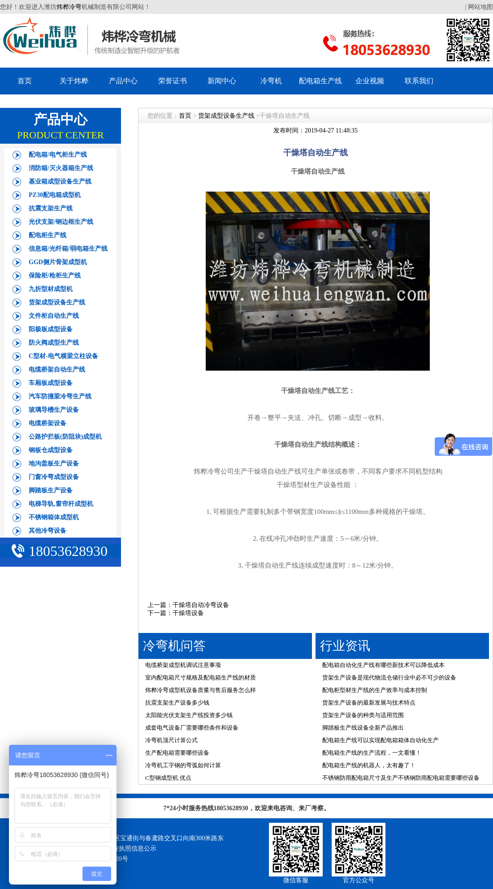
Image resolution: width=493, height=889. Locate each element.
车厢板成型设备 (51, 383)
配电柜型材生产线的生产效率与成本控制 (374, 690)
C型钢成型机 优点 (168, 777)
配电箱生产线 (320, 81)
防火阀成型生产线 (54, 342)
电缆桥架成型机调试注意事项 (183, 665)
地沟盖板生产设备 (54, 463)
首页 (24, 81)
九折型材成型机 (51, 289)
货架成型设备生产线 (57, 302)
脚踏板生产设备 (51, 490)
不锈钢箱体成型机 (54, 517)
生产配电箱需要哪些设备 (177, 752)
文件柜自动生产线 (54, 315)
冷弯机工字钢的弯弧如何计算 (183, 765)
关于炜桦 (74, 81)
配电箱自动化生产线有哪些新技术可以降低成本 (383, 665)
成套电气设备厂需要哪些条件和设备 (191, 727)
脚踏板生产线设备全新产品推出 (363, 727)
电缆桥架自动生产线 (57, 369)
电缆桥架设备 (47, 423)
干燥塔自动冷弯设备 (201, 605)
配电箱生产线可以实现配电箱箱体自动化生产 (380, 740)
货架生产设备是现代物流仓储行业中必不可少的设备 (389, 677)
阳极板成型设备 (51, 329)
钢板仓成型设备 (51, 450)
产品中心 (123, 81)
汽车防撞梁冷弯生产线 (60, 396)
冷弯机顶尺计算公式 (171, 740)
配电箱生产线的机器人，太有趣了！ (368, 765)
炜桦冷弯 (69, 7)
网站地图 (480, 7)
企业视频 (369, 81)
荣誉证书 (172, 81)
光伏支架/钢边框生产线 (61, 221)
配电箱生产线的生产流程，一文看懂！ (371, 752)
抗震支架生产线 (51, 208)
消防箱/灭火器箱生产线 (61, 168)
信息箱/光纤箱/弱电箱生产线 (68, 248)
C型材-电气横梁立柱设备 (63, 356)
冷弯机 (271, 81)
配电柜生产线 (47, 235)
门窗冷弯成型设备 (54, 477)
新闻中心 (222, 81)
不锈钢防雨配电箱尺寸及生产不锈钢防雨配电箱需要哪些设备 (401, 777)
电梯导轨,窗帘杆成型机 (61, 503)
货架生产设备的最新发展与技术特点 (368, 702)
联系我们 (419, 81)
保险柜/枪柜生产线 (55, 275)
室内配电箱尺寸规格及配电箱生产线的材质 (200, 677)
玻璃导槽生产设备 (54, 409)
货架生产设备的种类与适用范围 (363, 715)
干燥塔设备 (188, 613)
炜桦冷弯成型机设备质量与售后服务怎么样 (200, 690)
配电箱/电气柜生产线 (58, 154)
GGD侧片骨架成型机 (58, 262)
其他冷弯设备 (47, 530)
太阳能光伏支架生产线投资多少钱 (189, 715)
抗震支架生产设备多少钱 (177, 702)
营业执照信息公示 (131, 848)
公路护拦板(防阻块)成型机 (65, 436)
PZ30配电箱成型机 (55, 195)
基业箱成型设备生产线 (60, 181)
